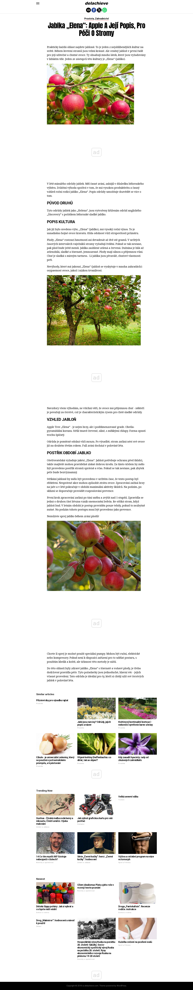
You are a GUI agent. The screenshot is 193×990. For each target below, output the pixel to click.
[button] (37, 3)
